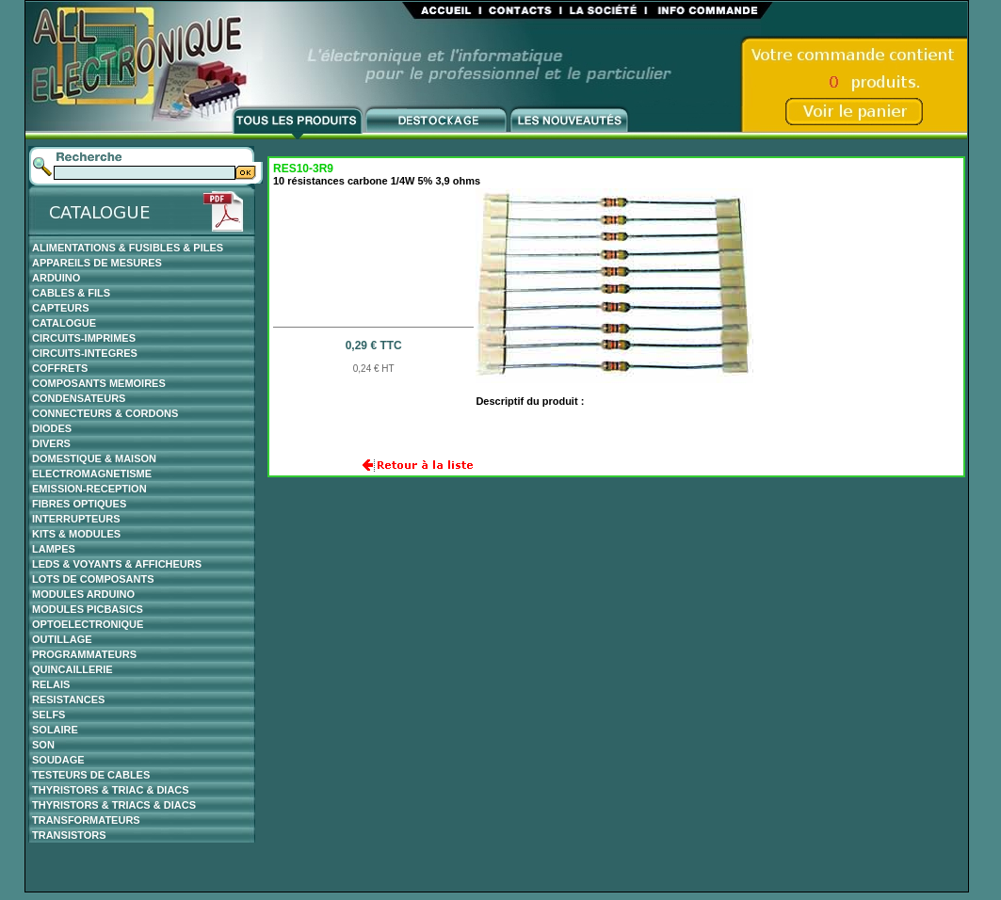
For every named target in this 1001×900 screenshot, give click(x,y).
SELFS (48, 714)
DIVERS (51, 443)
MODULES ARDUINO (83, 594)
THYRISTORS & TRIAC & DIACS (110, 790)
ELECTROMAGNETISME (92, 473)
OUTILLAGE (62, 639)
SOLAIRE (55, 729)
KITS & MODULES (76, 533)
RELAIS (51, 684)
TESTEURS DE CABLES (91, 774)
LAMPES (53, 548)
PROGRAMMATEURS (84, 654)
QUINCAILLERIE (72, 669)
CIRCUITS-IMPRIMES (84, 338)
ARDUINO (56, 277)
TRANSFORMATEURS (86, 820)
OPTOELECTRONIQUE (87, 624)
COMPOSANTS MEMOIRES (99, 383)
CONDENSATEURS (78, 398)
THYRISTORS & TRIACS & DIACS (114, 805)
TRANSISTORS (69, 835)
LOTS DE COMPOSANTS (93, 579)
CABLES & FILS (71, 292)
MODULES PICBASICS (87, 609)
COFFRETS (60, 368)
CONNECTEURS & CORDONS (105, 413)
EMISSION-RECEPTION (89, 488)
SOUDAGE (58, 759)
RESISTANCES (68, 699)
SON (43, 744)
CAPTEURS (60, 307)
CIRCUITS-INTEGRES (84, 353)
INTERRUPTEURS (76, 518)
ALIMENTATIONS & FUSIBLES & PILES (127, 247)
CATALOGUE (64, 323)
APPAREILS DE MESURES (97, 262)
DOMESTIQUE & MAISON (94, 458)
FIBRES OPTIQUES (79, 503)
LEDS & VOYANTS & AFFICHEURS (117, 564)
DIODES (52, 428)
